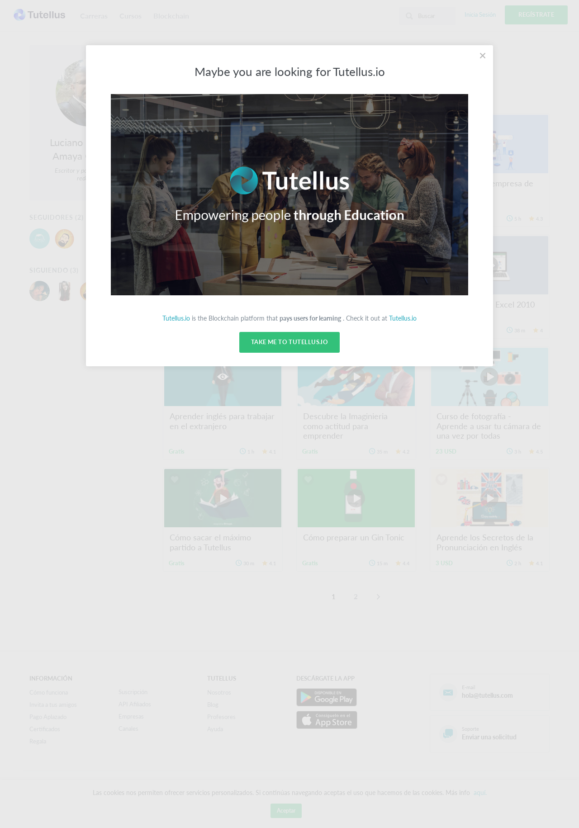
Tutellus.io (176, 318)
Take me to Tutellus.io (289, 342)
